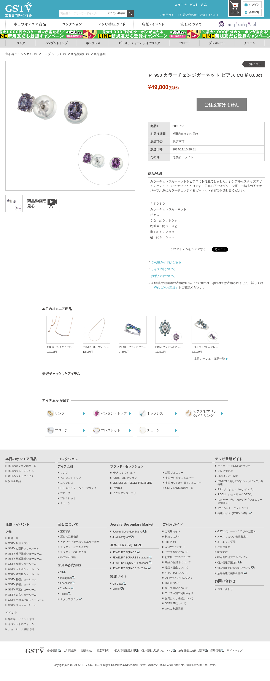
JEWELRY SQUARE (124, 552)
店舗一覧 (13, 538)
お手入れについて (163, 276)
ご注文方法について (176, 552)
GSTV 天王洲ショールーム (23, 569)
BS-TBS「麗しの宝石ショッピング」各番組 (240, 483)
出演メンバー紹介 (228, 476)
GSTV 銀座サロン (18, 543)
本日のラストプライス (21, 476)
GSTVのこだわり (175, 547)
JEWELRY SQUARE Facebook (130, 563)
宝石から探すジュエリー (179, 478)
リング (20, 43)
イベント (213, 14)
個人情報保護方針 (227, 562)
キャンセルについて (176, 572)
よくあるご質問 (226, 542)
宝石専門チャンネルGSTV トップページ (32, 54)
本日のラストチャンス (21, 471)
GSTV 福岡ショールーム (22, 564)
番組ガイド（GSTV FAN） (233, 513)
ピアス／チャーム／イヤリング (78, 488)
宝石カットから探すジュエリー (183, 483)
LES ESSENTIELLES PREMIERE (132, 483)
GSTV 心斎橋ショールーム (23, 548)
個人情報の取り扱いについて (234, 567)
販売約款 (222, 552)
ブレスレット (217, 43)
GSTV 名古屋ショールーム (23, 574)
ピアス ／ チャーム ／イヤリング (139, 43)
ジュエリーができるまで (74, 547)
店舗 (202, 14)
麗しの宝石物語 (69, 536)
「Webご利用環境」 (164, 287)
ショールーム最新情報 (21, 629)
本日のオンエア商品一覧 (209, 358)
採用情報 (215, 650)
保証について (172, 583)
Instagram (66, 577)
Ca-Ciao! (118, 583)
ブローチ (184, 43)
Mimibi (116, 588)
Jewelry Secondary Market (128, 531)
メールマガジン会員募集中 (232, 536)
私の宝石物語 (68, 557)
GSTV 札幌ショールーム (22, 579)
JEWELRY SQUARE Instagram (131, 557)
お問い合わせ (188, 14)
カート (235, 8)
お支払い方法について (178, 557)
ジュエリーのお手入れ (73, 552)
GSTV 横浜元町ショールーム (25, 558)
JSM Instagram (121, 537)
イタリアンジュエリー (126, 493)
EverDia (117, 488)
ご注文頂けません (221, 105)
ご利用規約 (223, 547)
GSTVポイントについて (179, 577)
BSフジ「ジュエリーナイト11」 (236, 489)
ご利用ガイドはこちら (166, 262)
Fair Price (170, 542)
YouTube (65, 588)
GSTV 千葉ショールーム (22, 589)
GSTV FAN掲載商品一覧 (179, 488)
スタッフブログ (69, 599)
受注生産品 (14, 481)
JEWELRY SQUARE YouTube (130, 568)
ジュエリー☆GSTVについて (234, 466)
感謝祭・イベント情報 (21, 619)
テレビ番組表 (225, 471)
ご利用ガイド (168, 14)
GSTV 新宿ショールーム (22, 584)
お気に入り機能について (179, 598)
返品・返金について (176, 567)
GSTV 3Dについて (175, 603)
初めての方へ (172, 536)
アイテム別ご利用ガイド (179, 593)
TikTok (64, 593)
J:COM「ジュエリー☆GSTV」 (235, 494)
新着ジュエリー (174, 472)
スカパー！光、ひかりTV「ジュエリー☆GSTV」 (240, 501)
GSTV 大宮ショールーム (22, 594)
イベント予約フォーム (21, 624)
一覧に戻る (253, 64)
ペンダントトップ (56, 43)
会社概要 (52, 650)
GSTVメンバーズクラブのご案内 (236, 531)
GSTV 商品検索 (72, 54)
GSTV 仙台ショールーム (22, 605)
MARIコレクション (124, 472)
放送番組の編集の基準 (230, 573)
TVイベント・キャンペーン (233, 508)
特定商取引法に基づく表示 (232, 557)
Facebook (66, 583)
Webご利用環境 (174, 608)
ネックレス (93, 43)
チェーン (249, 43)
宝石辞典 (65, 531)
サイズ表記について (176, 588)
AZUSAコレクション (125, 478)
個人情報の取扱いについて (156, 650)
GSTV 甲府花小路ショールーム (26, 600)
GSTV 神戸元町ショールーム (25, 553)
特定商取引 (103, 650)
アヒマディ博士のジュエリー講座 (79, 542)
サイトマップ (234, 650)
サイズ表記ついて (163, 269)
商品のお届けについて (178, 562)
